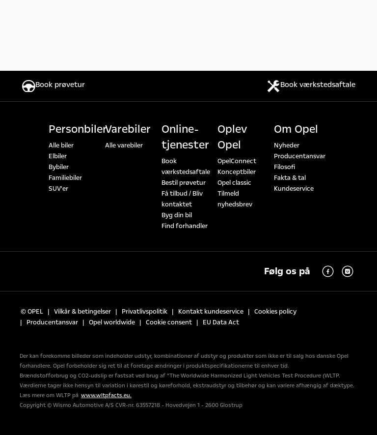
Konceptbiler (236, 172)
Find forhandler (185, 226)
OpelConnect (236, 161)
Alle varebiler (124, 145)
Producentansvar (299, 156)
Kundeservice (294, 188)
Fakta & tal (290, 178)
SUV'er (58, 188)
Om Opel (296, 129)
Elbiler (58, 156)
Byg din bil (177, 215)
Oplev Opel (232, 137)
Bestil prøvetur (184, 182)
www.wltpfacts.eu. (106, 395)
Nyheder (286, 145)
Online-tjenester (185, 137)
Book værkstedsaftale (186, 166)
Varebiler (128, 129)
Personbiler (78, 129)
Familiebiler (65, 178)
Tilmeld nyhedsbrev (234, 199)
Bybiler (59, 167)
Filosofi (284, 167)
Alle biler (61, 145)
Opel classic (234, 182)
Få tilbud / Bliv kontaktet (182, 199)
